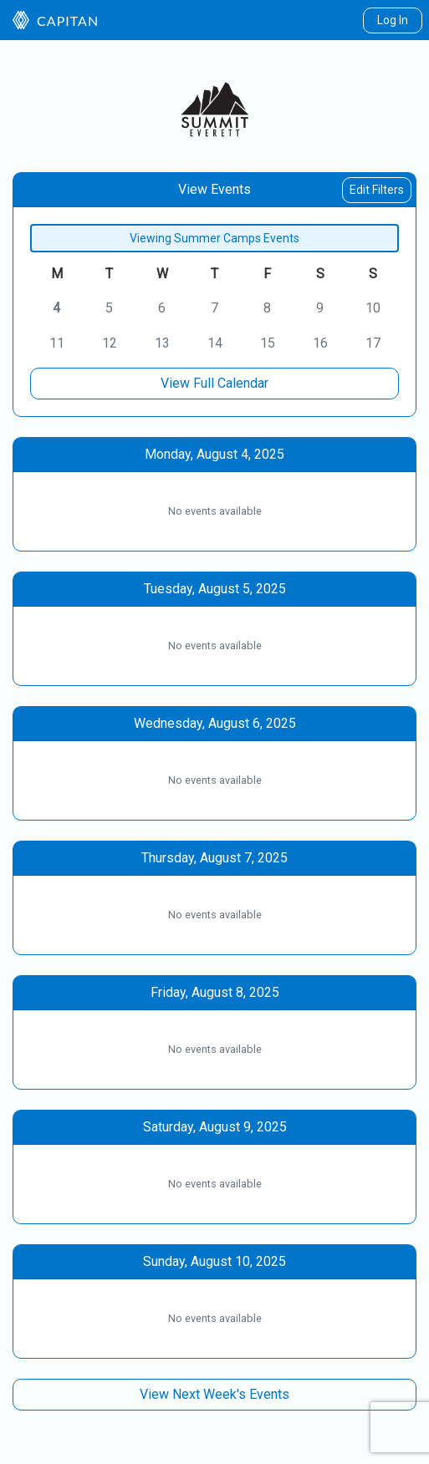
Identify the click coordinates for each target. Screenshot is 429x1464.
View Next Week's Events (214, 1394)
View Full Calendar (214, 383)
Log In (392, 20)
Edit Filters (377, 189)
